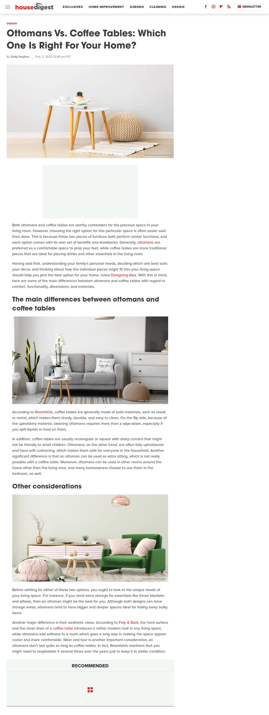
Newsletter (249, 6)
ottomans (145, 242)
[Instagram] (213, 7)
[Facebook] (206, 7)
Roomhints (44, 412)
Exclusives (73, 6)
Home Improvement (106, 6)
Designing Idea (123, 275)
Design (178, 6)
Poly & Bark (128, 622)
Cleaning (157, 6)
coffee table (63, 628)
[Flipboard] (221, 7)
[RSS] (229, 7)
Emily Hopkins (20, 56)
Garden (137, 6)
